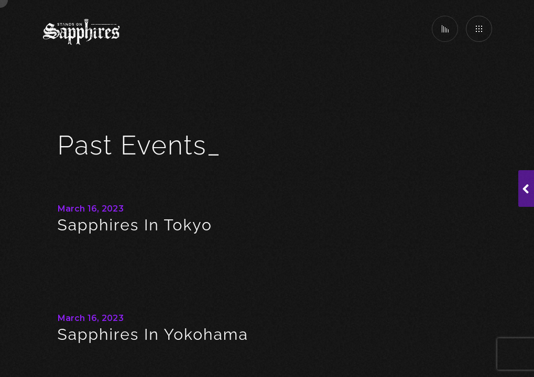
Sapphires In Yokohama (153, 334)
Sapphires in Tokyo (135, 225)
